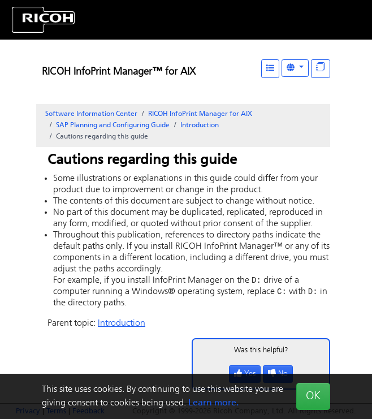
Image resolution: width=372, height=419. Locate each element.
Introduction (199, 125)
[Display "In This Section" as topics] (320, 68)
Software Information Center (91, 114)
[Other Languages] (295, 68)
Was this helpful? (261, 351)
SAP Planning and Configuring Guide (113, 125)
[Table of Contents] (270, 68)
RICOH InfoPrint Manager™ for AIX (119, 72)
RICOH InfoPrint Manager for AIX (200, 114)
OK (313, 396)
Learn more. (213, 403)
